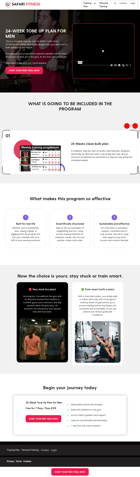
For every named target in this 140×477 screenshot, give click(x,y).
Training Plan (88, 5)
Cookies (27, 461)
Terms (19, 461)
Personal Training (105, 5)
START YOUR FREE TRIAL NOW (70, 472)
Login (132, 3)
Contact (123, 3)
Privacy (10, 461)
